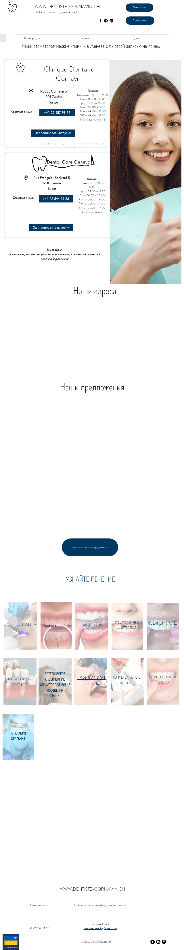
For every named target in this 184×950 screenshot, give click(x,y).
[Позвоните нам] (139, 7)
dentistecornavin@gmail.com (100, 928)
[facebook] (100, 20)
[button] (32, 38)
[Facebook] (152, 942)
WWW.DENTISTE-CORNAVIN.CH (67, 6)
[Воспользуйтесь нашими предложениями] (90, 547)
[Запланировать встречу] (53, 133)
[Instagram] (111, 20)
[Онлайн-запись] (140, 20)
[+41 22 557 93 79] (57, 112)
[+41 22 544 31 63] (56, 198)
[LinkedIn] (106, 20)
